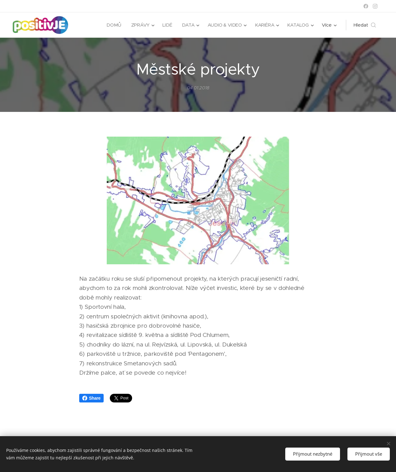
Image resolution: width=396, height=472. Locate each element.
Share (91, 398)
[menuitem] (112, 25)
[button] (365, 25)
